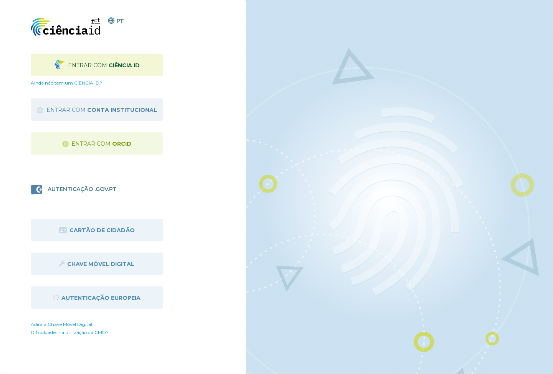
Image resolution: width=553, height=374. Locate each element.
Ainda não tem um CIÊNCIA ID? (66, 83)
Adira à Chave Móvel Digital (61, 324)
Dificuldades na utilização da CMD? (70, 332)
